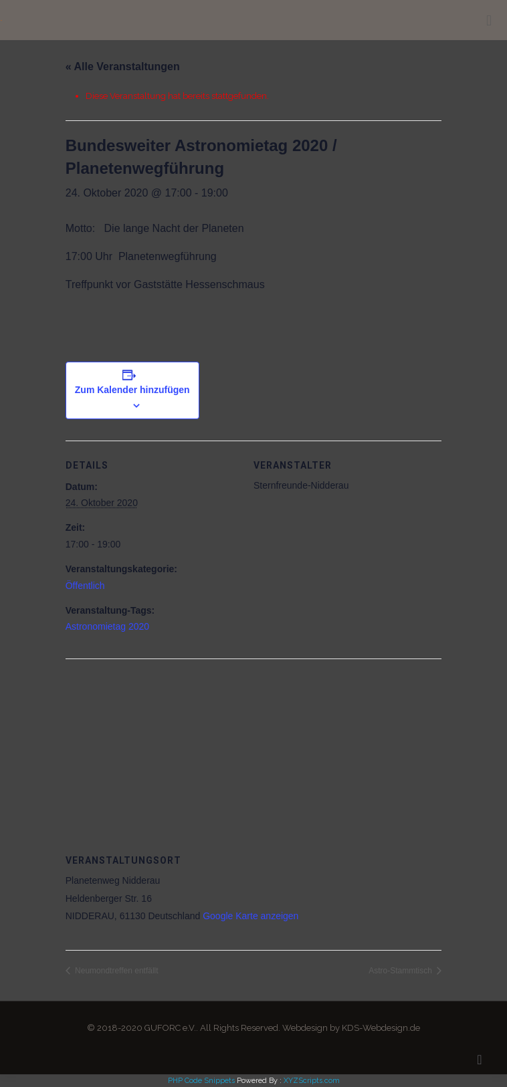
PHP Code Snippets (201, 1080)
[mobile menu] (489, 20)
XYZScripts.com (312, 1080)
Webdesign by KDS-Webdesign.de (351, 1028)
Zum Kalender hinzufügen (132, 389)
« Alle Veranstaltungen (123, 66)
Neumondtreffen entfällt (116, 970)
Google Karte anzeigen (250, 916)
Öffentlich (85, 585)
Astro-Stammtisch (401, 970)
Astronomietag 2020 (107, 626)
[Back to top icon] (480, 1060)
